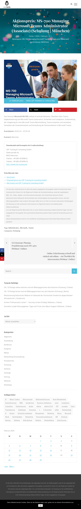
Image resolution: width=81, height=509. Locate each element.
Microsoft (23, 228)
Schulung (16, 231)
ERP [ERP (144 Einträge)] (57, 406)
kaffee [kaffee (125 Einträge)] (57, 410)
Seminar (7, 369)
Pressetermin (9, 361)
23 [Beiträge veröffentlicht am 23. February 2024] (51, 455)
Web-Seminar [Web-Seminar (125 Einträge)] (27, 420)
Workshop (8, 385)
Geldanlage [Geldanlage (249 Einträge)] (22, 410)
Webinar (7, 381)
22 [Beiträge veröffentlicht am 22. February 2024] (41, 455)
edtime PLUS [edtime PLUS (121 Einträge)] (48, 406)
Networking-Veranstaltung (14, 357)
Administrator (13, 228)
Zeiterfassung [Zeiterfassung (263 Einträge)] (61, 420)
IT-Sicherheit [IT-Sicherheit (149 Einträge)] (47, 410)
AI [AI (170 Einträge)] (6, 399)
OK (40, 505)
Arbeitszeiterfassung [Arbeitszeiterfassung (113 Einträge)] (43, 399)
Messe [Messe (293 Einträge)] (59, 413)
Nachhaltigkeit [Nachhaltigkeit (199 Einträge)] (17, 417)
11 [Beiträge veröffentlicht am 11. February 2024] (71, 446)
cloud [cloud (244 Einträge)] (56, 403)
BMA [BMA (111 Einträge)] (21, 403)
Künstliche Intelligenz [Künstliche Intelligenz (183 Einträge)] (25, 413)
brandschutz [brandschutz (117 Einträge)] (30, 403)
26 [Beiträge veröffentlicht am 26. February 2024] (9, 460)
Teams (31, 228)
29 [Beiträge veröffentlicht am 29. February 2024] (41, 460)
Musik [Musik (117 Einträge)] (7, 417)
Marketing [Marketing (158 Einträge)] (50, 413)
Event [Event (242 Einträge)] (73, 406)
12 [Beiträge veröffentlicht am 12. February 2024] (9, 450)
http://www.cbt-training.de (16, 164)
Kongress (7, 349)
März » (11, 466)
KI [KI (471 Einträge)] (5, 413)
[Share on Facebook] (15, 110)
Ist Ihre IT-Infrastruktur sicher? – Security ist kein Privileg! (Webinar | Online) (33, 302)
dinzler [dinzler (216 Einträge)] (31, 406)
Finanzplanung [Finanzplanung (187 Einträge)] (10, 410)
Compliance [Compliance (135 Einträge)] (65, 403)
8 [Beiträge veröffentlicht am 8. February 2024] (40, 446)
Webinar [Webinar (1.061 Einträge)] (38, 420)
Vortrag (7, 377)
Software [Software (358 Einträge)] (17, 420)
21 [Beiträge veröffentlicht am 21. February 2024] (30, 455)
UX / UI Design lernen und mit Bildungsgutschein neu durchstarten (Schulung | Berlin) (36, 291)
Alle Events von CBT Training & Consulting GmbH (25, 183)
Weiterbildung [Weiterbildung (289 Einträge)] (49, 420)
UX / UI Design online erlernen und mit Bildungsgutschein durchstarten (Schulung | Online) (38, 287)
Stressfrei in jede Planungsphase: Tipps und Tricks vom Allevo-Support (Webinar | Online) (38, 306)
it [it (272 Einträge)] (39, 410)
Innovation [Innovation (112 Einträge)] (32, 410)
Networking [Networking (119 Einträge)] (29, 417)
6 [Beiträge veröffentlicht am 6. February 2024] (19, 446)
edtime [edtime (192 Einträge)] (38, 406)
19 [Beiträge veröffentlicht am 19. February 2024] (9, 455)
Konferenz (8, 345)
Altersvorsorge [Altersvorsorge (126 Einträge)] (28, 399)
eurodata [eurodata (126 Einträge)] (65, 406)
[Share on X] (40, 110)
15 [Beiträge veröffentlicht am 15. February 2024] (40, 450)
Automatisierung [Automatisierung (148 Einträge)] (10, 403)
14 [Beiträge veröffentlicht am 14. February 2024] (30, 450)
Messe (6, 353)
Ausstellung (8, 341)
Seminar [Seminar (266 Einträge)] (8, 420)
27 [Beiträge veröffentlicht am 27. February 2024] (20, 460)
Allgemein (8, 337)
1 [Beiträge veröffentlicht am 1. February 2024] (40, 441)
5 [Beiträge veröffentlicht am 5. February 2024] (9, 446)
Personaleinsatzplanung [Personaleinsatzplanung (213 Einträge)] (44, 417)
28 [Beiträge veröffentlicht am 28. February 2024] (30, 460)
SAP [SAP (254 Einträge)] (56, 417)
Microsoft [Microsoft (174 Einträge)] (68, 413)
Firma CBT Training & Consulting (39, 101)
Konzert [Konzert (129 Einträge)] (12, 413)
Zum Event (11, 177)
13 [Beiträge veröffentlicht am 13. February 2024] (20, 450)
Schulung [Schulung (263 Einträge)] (64, 417)
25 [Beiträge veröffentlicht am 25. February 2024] (72, 455)
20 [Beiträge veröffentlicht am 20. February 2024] (20, 455)
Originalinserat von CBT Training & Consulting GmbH (27, 180)
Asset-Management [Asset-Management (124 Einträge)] (59, 399)
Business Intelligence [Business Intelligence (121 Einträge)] (44, 403)
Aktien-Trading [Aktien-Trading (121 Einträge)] (15, 399)
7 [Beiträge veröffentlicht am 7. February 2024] (30, 446)
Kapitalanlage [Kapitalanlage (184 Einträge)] (66, 410)
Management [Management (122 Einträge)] (39, 413)
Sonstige (7, 373)
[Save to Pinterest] (65, 110)
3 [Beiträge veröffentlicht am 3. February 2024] (61, 441)
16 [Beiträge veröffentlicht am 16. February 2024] (51, 450)
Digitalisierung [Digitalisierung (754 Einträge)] (21, 406)
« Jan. (6, 466)
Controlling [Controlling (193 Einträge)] (9, 406)
